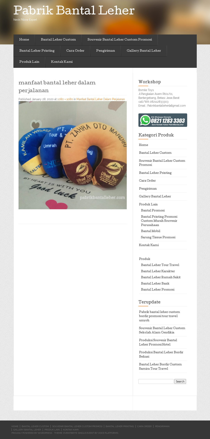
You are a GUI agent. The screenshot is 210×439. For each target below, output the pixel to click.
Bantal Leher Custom (58, 40)
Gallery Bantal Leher (144, 51)
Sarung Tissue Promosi (158, 237)
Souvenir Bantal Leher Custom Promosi (120, 40)
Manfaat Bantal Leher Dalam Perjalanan (101, 99)
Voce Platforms (108, 433)
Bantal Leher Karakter (158, 271)
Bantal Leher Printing (37, 51)
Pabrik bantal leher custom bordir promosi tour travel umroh (159, 316)
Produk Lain (29, 62)
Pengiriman (105, 51)
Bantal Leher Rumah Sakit (161, 277)
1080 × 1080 (65, 99)
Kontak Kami (62, 62)
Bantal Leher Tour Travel (160, 265)
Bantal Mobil (150, 231)
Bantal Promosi (153, 210)
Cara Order (75, 51)
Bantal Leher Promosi (157, 290)
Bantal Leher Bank (155, 284)
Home (24, 40)
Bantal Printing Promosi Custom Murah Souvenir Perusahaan (159, 221)
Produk (144, 259)
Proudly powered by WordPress (32, 433)
